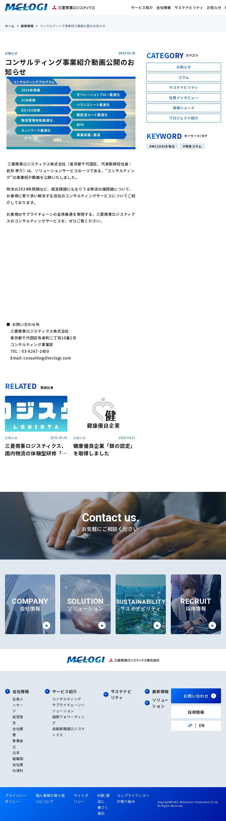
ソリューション (160, 703)
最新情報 (27, 26)
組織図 (17, 758)
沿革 (16, 752)
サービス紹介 (142, 7)
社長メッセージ (17, 704)
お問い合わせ (196, 695)
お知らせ (214, 7)
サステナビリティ (189, 7)
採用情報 (196, 712)
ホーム (9, 26)
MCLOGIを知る (163, 146)
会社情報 (163, 7)
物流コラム (193, 146)
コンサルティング (66, 698)
